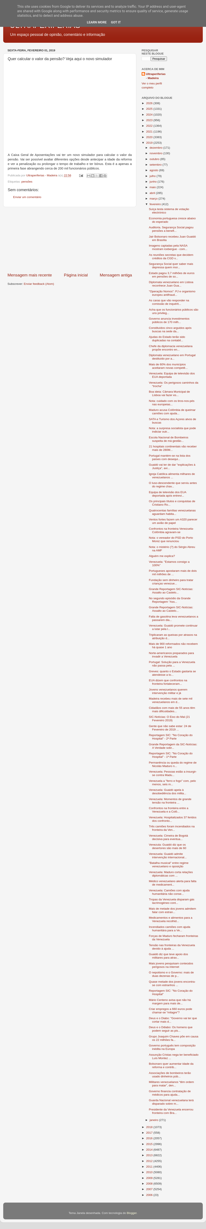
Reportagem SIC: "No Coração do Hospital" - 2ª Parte (171, 736)
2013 (149, 1155)
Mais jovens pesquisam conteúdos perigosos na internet (171, 965)
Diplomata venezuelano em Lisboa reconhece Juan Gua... (171, 284)
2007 (149, 1189)
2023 (149, 120)
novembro (156, 153)
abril (153, 193)
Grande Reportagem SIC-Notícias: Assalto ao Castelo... (171, 590)
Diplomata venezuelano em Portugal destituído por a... (172, 357)
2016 (149, 1138)
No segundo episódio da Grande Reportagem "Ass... (170, 600)
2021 (149, 131)
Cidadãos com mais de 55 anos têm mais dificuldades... (172, 709)
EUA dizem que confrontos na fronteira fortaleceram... (168, 682)
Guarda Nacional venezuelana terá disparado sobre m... (171, 1102)
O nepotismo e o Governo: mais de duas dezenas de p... (171, 974)
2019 (149, 142)
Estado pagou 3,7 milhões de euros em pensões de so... (171, 274)
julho (153, 176)
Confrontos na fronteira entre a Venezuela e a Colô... (168, 810)
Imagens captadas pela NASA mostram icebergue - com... (168, 247)
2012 (149, 1161)
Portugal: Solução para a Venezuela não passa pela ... (172, 663)
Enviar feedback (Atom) (39, 283)
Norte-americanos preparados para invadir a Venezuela (171, 654)
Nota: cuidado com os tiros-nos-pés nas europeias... (171, 402)
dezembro (156, 147)
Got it (116, 22)
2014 (149, 1149)
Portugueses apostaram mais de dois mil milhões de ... (173, 572)
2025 (149, 108)
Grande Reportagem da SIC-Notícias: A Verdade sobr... (173, 746)
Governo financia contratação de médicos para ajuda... (170, 1093)
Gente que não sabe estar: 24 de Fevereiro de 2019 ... (170, 727)
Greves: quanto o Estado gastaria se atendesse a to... (172, 673)
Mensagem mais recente (30, 275)
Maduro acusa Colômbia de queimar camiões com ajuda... (172, 411)
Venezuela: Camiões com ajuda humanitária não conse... (169, 892)
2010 (149, 1172)
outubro (155, 159)
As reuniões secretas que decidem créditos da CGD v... (171, 256)
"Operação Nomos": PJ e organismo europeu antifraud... (172, 293)
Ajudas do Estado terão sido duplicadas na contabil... (167, 338)
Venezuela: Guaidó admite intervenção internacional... (168, 855)
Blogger (132, 1213)
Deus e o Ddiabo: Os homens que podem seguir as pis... (170, 1029)
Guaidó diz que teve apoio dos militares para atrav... (168, 956)
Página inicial (76, 275)
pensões (26, 181)
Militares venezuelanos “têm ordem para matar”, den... (171, 1083)
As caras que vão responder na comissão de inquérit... (169, 302)
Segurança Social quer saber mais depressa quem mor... (171, 265)
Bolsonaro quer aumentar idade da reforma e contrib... (171, 1065)
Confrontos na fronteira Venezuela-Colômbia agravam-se (171, 530)
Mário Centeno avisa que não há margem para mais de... (170, 1001)
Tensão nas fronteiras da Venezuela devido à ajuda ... (172, 947)
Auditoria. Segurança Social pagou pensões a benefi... (171, 229)
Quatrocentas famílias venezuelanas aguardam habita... (172, 512)
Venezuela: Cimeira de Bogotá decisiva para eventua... (168, 837)
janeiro (154, 1120)
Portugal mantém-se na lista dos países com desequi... (170, 457)
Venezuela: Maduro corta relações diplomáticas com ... (171, 874)
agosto (154, 170)
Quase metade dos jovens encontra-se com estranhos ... (172, 983)
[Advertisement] (70, 240)
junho (154, 181)
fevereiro (156, 204)
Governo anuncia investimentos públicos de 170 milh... (169, 320)
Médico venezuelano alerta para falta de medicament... (172, 883)
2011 (149, 1166)
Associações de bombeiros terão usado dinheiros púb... (170, 1074)
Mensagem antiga (116, 275)
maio (153, 187)
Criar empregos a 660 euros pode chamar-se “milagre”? (170, 1010)
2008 (149, 1183)
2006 (149, 1195)
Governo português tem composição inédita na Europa (172, 1047)
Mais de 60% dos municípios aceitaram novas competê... (168, 366)
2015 (149, 1144)
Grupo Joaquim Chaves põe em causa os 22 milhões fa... (173, 1038)
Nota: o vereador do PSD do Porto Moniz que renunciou (171, 539)
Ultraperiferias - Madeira (156, 76)
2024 (149, 114)
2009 (149, 1178)
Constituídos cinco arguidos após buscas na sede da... (170, 329)
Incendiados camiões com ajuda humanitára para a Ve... (169, 928)
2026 (149, 103)
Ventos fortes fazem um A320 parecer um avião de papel (173, 521)
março (154, 198)
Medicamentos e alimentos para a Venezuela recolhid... (170, 919)
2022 (149, 125)
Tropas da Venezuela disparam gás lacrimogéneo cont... (171, 901)
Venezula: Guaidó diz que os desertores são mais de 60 (167, 846)
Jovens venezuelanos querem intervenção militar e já (168, 691)
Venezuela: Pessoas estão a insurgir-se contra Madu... (173, 773)
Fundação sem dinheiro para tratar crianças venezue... (171, 581)
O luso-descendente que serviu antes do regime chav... (173, 484)
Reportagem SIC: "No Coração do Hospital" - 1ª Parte (171, 755)
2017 (149, 1132)
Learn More (97, 22)
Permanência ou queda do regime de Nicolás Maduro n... (173, 764)
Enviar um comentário (27, 197)
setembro (156, 164)
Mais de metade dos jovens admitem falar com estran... (172, 910)
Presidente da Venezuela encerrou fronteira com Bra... (171, 1111)
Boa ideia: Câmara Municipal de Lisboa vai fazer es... (169, 393)
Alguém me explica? (162, 556)
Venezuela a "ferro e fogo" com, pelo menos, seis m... (172, 782)
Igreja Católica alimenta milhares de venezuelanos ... (172, 475)
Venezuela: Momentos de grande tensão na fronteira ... (170, 800)
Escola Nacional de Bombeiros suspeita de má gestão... (168, 439)
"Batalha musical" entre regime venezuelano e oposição (168, 864)
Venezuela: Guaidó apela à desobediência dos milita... (167, 791)
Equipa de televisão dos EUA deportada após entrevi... (167, 494)
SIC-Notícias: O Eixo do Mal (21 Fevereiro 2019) (169, 718)
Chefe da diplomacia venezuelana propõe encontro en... (170, 348)
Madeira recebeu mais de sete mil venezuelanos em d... (170, 700)
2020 (149, 137)
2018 (149, 1127)
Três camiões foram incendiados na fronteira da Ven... (172, 828)
